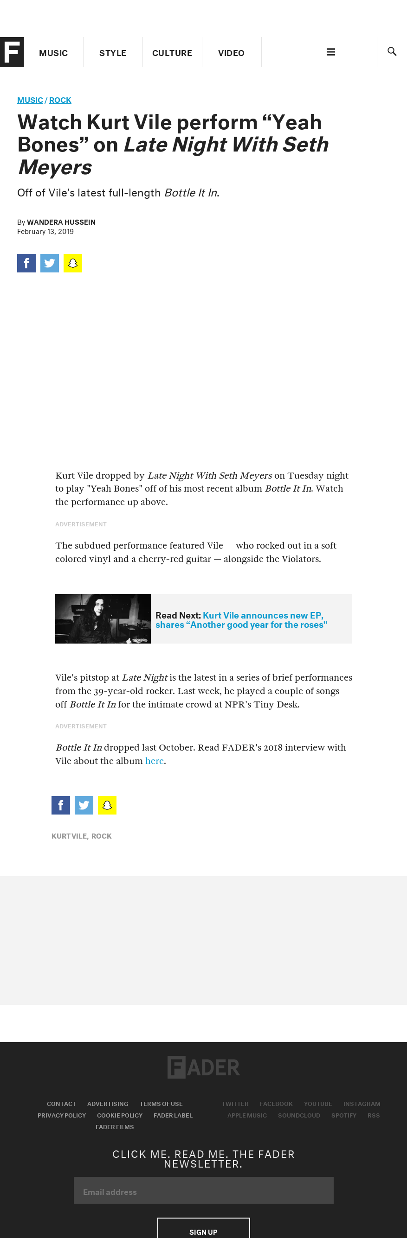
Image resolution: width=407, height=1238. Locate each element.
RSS (374, 1114)
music (30, 98)
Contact (61, 1102)
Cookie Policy (119, 1114)
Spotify (343, 1114)
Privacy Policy (62, 1114)
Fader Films (115, 1126)
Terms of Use (161, 1102)
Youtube (318, 1102)
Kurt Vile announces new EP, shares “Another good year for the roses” (241, 619)
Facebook (276, 1102)
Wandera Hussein (61, 221)
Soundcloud (299, 1114)
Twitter (235, 1102)
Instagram (362, 1102)
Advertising (108, 1102)
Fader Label (173, 1114)
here (154, 761)
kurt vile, (70, 834)
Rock (60, 98)
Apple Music (247, 1114)
